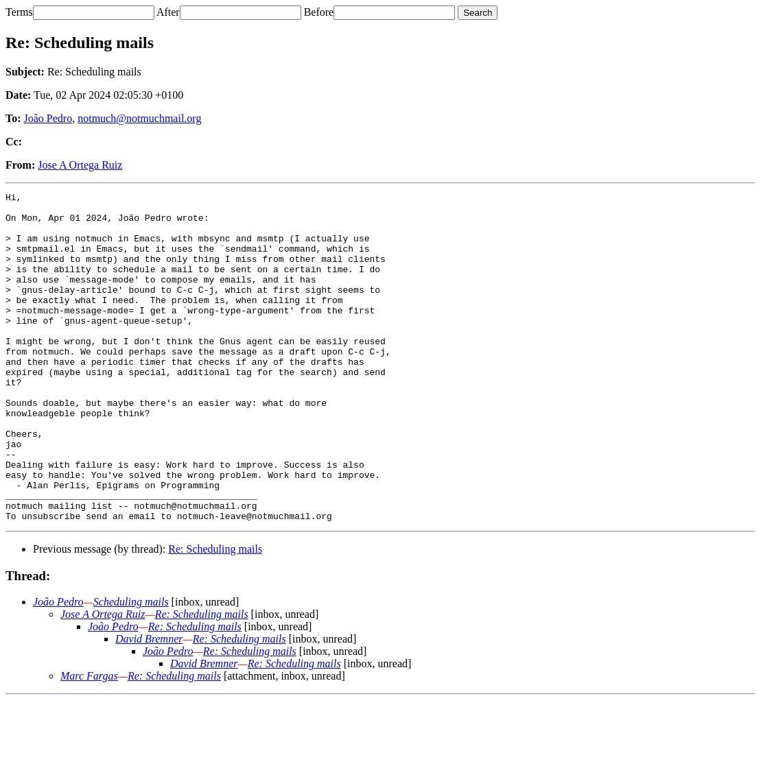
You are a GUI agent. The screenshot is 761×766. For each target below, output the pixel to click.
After (168, 12)
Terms (19, 12)
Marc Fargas (89, 741)
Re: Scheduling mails (215, 615)
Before (319, 12)
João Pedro (48, 118)
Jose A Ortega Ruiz (80, 165)
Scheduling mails (131, 667)
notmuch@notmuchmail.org (139, 118)
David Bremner (149, 704)
